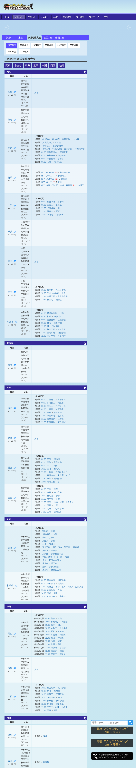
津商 (49, 502)
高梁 (60, 644)
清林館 (57, 459)
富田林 (45, 531)
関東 (8, 65)
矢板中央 (51, 155)
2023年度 (49, 45)
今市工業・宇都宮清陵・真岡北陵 (57, 149)
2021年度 (74, 45)
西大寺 (54, 651)
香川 (12, 760)
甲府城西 (51, 208)
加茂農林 (51, 422)
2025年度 (24, 45)
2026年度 (12, 45)
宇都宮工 (46, 145)
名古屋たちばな (65, 475)
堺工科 (54, 563)
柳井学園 (60, 700)
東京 (12, 261)
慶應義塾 (51, 319)
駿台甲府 (51, 201)
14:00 (43, 214)
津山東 (61, 638)
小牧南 (50, 472)
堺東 (67, 557)
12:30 (43, 296)
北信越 (18, 65)
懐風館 (45, 563)
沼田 (60, 182)
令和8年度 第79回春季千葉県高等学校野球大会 (25, 228)
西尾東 (57, 469)
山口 (12, 696)
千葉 (12, 231)
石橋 (49, 162)
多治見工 (51, 402)
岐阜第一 (58, 412)
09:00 (43, 152)
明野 (49, 505)
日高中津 (62, 596)
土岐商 (61, 419)
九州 (61, 65)
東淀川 (45, 540)
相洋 (49, 316)
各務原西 (62, 399)
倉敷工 (54, 628)
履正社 (45, 570)
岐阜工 (61, 415)
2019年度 (24, 51)
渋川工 (81, 185)
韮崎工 (59, 205)
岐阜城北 (51, 419)
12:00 (43, 211)
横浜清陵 (62, 319)
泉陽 (53, 540)
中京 (49, 412)
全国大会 (59, 37)
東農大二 (50, 179)
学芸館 (54, 634)
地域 (106, 17)
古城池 (61, 631)
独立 (94, 17)
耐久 (56, 593)
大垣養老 (60, 409)
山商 (49, 512)
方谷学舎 (64, 628)
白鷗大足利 (58, 145)
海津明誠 (62, 422)
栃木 (12, 147)
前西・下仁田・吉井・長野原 (59, 185)
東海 (27, 65)
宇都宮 (61, 158)
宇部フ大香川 (53, 707)
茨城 (12, 92)
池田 (44, 566)
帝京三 (50, 205)
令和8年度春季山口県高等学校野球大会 (25, 693)
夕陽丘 (45, 550)
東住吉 (54, 550)
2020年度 (12, 51)
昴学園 (50, 499)
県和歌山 (51, 583)
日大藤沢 (56, 326)
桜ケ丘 (50, 700)
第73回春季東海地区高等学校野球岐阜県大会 (25, 405)
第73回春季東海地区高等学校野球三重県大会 (25, 494)
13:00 (43, 505)
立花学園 (51, 336)
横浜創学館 (52, 313)
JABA (55, 17)
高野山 (50, 586)
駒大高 (50, 299)
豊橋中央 (51, 475)
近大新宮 (51, 590)
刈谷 (56, 465)
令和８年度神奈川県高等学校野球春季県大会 (25, 318)
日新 (53, 531)
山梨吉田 (60, 214)
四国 (52, 65)
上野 (56, 505)
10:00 (43, 290)
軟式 (67, 17)
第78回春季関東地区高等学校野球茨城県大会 (25, 116)
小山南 (58, 142)
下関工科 (60, 694)
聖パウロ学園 (53, 293)
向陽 (60, 590)
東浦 (49, 459)
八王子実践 (61, 290)
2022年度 (61, 45)
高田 (49, 508)
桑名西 (50, 495)
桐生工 (49, 182)
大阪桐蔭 (46, 534)
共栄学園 (51, 296)
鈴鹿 (58, 499)
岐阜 (12, 408)
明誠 (62, 651)
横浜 (49, 323)
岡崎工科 (51, 481)
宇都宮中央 (80, 149)
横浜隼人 (62, 329)
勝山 (53, 638)
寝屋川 (52, 544)
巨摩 (58, 211)
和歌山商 (51, 596)
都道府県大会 (34, 37)
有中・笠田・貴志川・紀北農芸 (69, 586)
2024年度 (37, 45)
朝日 (60, 625)
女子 (80, 17)
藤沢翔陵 (62, 336)
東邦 (49, 478)
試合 (8, 37)
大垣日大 (51, 399)
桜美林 (50, 290)
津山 (60, 618)
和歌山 (12, 585)
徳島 (12, 734)
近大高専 (58, 512)
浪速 (44, 544)
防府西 (50, 704)
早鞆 (49, 710)
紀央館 (61, 583)
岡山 (12, 633)
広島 (12, 668)
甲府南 (50, 214)
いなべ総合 (59, 508)
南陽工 (50, 694)
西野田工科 (56, 570)
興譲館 (54, 647)
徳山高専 (51, 687)
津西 (56, 489)
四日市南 (58, 492)
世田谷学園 (63, 296)
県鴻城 (57, 691)
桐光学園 (51, 329)
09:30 (43, 205)
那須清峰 (62, 155)
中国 (44, 65)
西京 (56, 710)
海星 (49, 492)
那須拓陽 (58, 162)
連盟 (20, 37)
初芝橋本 (62, 580)
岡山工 (63, 634)
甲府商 (61, 201)
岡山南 (65, 621)
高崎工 (49, 175)
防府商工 (60, 704)
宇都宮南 (64, 152)
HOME (6, 17)
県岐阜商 (51, 415)
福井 (12, 365)
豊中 (44, 537)
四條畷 (76, 547)
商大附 (63, 654)
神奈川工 (58, 316)
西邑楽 (64, 179)
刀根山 (52, 537)
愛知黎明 (58, 478)
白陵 (53, 641)
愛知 (12, 467)
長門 (60, 697)
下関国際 (51, 697)
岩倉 (64, 293)
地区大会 (47, 37)
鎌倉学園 (58, 323)
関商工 (50, 406)
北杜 (60, 208)
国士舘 (59, 299)
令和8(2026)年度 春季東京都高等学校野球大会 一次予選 (25, 258)
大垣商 (50, 409)
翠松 (53, 631)
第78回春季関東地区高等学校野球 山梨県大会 (25, 202)
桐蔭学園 (62, 332)
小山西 (76, 139)
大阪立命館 (54, 566)
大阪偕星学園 (57, 553)
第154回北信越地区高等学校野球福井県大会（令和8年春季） (25, 362)
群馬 (12, 177)
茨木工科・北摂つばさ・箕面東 (56, 547)
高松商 (46, 762)
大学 (31, 17)
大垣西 (61, 402)
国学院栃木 (52, 152)
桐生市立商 (65, 172)
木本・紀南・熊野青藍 (63, 502)
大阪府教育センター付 (52, 557)
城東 (60, 641)
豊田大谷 (58, 462)
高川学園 (62, 687)
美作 (53, 618)
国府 (49, 469)
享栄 (49, 465)
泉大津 (45, 553)
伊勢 (58, 495)
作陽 (53, 644)
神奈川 (12, 321)
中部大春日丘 (62, 472)
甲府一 (50, 211)
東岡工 (54, 654)
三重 (12, 497)
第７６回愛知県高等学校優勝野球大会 (25, 464)
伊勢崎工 (62, 175)
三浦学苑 (51, 332)
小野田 (65, 707)
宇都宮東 (51, 158)
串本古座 (51, 580)
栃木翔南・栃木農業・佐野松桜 (56, 139)
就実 (53, 625)
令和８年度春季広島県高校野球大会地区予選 (25, 665)
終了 (36, 93)
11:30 (43, 208)
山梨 (12, 205)
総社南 (63, 647)
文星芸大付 (47, 142)
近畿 (35, 65)
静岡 (12, 437)
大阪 (12, 547)
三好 (49, 462)
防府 (49, 691)
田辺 (49, 593)
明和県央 (50, 172)
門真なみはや (55, 560)
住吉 (44, 560)
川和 (62, 313)
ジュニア (44, 17)
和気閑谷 (55, 621)
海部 (45, 736)
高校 (18, 17)
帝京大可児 (61, 406)
